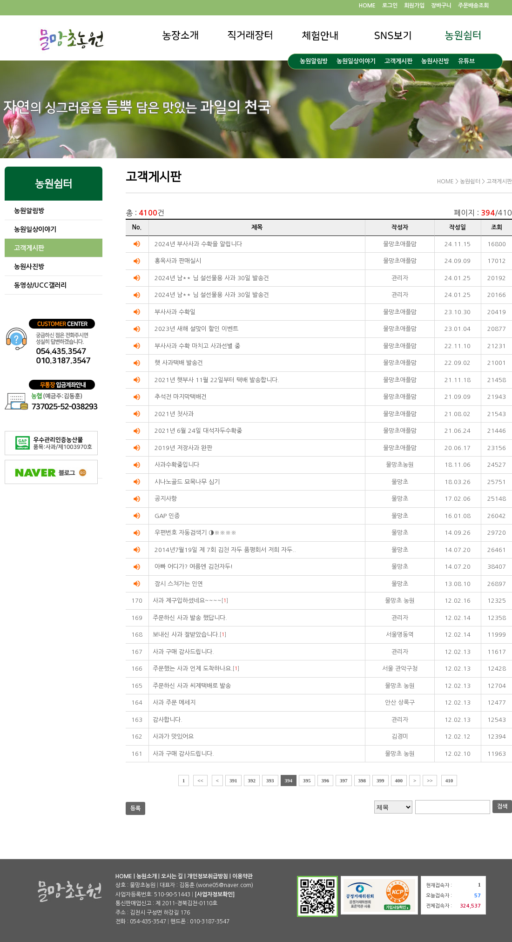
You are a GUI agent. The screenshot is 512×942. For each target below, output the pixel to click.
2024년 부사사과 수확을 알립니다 (198, 244)
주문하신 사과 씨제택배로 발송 (192, 686)
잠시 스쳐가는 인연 (179, 584)
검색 (502, 806)
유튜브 (466, 61)
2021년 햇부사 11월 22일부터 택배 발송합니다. (217, 380)
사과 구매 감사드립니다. (183, 652)
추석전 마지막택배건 (181, 397)
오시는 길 (172, 876)
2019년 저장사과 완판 (183, 448)
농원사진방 (435, 61)
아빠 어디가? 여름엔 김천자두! (194, 567)
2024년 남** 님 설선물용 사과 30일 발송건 (212, 278)
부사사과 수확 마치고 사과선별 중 (197, 346)
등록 (135, 808)
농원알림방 (314, 61)
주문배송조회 (473, 5)
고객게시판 (398, 61)
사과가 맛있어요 (173, 736)
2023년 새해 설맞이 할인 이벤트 (196, 329)
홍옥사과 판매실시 (178, 261)
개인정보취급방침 (207, 876)
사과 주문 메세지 (174, 703)
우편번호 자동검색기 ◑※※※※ (195, 533)
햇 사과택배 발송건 (179, 363)
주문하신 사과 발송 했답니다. (190, 618)
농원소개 (146, 876)
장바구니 (441, 5)
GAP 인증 (167, 516)
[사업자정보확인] (215, 894)
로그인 (389, 5)
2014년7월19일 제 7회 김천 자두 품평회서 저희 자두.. (225, 550)
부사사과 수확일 (175, 312)
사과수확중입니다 (177, 465)
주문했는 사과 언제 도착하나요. (193, 669)
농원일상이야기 (356, 61)
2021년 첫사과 (174, 414)
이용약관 (242, 876)
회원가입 (414, 5)
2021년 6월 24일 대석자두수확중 (198, 431)
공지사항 (166, 499)
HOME (367, 5)
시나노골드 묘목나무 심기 (187, 482)
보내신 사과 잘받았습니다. (186, 635)
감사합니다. (167, 720)
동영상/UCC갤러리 (40, 285)
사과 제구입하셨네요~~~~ (187, 601)
